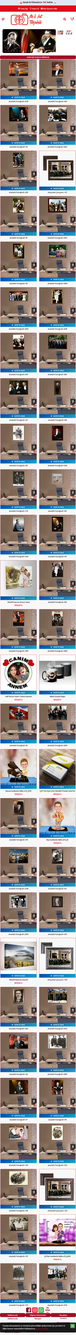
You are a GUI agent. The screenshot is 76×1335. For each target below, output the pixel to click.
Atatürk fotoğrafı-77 (19, 1119)
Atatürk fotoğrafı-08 (57, 101)
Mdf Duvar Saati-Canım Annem (18, 696)
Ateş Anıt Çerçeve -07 (57, 192)
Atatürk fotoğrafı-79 (57, 1119)
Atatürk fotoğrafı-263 (57, 147)
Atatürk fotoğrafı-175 (18, 1256)
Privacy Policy (41, 1328)
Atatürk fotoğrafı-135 (18, 1165)
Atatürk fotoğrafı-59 (18, 839)
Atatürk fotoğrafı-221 (57, 602)
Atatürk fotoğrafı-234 (57, 1305)
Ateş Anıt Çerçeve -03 (57, 1210)
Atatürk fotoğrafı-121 (18, 1074)
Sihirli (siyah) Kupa (57, 696)
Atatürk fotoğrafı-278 (18, 101)
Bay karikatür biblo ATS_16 (57, 839)
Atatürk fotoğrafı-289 (57, 651)
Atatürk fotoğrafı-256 (18, 329)
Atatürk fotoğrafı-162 (18, 1028)
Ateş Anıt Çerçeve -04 (57, 979)
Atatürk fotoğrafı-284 (57, 283)
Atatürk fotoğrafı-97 (18, 283)
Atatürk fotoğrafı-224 (57, 329)
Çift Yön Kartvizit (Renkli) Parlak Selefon (57, 791)
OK (72, 1326)
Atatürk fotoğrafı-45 (57, 511)
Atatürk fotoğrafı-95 (18, 465)
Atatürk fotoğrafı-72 (19, 147)
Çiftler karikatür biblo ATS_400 (57, 1256)
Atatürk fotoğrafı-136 (57, 1165)
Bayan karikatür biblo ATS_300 (18, 791)
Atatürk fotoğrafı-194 (57, 465)
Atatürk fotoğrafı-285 (57, 1074)
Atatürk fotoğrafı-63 (57, 888)
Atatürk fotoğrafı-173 (18, 1305)
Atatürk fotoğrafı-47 (57, 556)
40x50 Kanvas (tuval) (18, 979)
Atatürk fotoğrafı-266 (57, 745)
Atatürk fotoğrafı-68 (57, 420)
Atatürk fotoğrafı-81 (19, 745)
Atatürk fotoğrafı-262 (57, 238)
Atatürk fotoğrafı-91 (19, 238)
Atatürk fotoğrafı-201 (18, 192)
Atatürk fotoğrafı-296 (18, 934)
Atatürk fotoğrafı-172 (18, 511)
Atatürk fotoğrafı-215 (18, 374)
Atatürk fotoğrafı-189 (18, 651)
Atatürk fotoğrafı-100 (18, 556)
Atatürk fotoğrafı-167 (57, 934)
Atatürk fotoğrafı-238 (18, 888)
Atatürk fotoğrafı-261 (57, 374)
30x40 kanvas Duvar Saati (18, 602)
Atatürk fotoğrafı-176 (18, 1210)
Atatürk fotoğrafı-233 (57, 1028)
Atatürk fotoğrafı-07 (18, 420)
